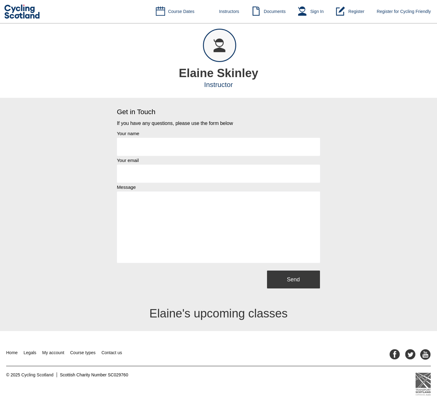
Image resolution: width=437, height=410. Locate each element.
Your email (128, 160)
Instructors (229, 11)
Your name (128, 133)
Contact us (111, 352)
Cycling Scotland (37, 374)
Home (12, 352)
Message (126, 187)
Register (356, 11)
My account (53, 352)
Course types (82, 352)
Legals (30, 352)
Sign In (317, 11)
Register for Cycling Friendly (404, 11)
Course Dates (181, 11)
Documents (275, 11)
